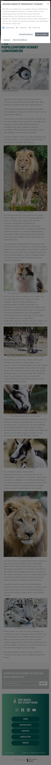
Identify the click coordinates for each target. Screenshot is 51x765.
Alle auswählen (41, 34)
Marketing (36, 28)
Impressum (6, 40)
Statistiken (23, 28)
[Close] (48, 3)
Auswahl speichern (26, 34)
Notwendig (10, 28)
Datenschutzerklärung (20, 40)
